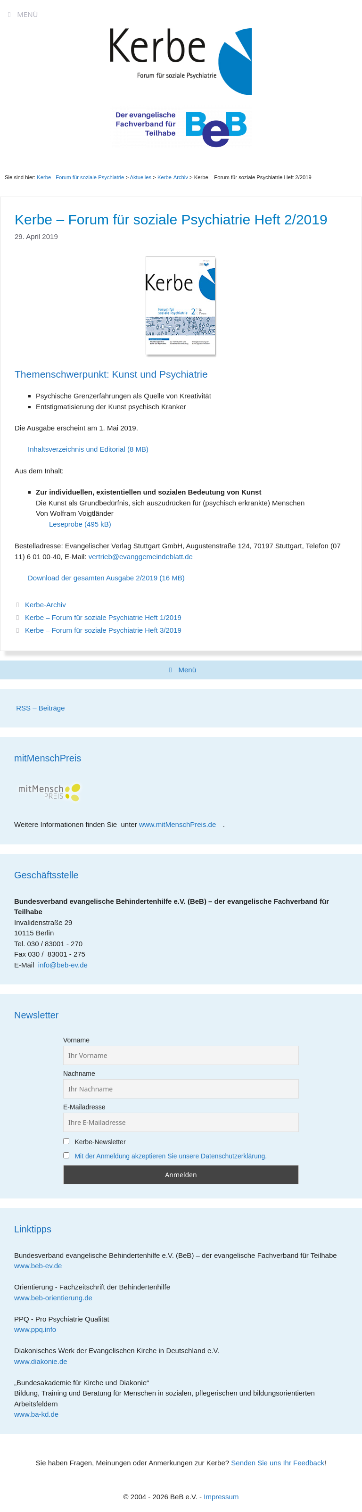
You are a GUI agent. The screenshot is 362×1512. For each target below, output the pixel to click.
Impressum (221, 1497)
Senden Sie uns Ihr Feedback (277, 1463)
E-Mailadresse (84, 1107)
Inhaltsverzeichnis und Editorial (76, 449)
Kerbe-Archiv (45, 605)
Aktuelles (140, 177)
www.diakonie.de (44, 1361)
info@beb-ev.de (63, 965)
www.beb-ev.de (41, 1266)
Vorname (76, 1040)
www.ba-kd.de (40, 1414)
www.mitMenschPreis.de (181, 824)
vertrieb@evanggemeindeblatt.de (141, 557)
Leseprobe (65, 524)
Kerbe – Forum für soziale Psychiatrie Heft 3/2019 (103, 630)
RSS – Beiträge (39, 708)
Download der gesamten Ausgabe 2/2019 (92, 578)
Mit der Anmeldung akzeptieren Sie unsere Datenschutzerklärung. (170, 1156)
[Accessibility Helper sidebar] (350, 11)
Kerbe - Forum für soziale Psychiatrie (80, 177)
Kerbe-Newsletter (94, 1142)
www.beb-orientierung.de (56, 1298)
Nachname (79, 1073)
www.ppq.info (38, 1329)
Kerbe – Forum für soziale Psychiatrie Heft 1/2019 (103, 617)
